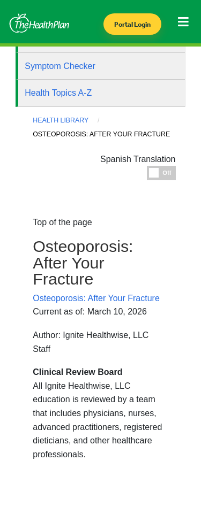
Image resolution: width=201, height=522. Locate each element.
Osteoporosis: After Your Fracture (96, 298)
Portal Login (132, 24)
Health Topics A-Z (58, 92)
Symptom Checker (60, 66)
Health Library (60, 120)
